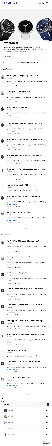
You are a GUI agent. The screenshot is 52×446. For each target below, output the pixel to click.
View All (26, 228)
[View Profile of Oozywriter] (11, 113)
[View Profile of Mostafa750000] (11, 131)
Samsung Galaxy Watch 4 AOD (17, 185)
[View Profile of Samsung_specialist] (12, 204)
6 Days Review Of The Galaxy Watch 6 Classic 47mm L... (26, 123)
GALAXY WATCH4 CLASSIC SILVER (19, 212)
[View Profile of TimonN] (9, 115)
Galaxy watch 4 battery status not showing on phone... (26, 169)
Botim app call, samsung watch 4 (18, 92)
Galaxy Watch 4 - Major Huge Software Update (23, 196)
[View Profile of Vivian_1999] (11, 81)
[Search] (26, 56)
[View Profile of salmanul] (9, 177)
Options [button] (47, 62)
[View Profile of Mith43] (10, 97)
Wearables (9, 78)
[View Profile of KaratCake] (10, 174)
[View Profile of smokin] (10, 218)
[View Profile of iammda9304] (11, 190)
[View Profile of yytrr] (47, 161)
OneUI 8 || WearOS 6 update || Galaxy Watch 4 (23, 76)
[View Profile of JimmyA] (10, 129)
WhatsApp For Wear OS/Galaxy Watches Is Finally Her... (26, 155)
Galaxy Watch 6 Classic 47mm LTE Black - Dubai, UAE (25, 139)
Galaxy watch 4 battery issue (17, 107)
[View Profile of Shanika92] (9, 99)
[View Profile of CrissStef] (11, 416)
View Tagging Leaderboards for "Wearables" (26, 404)
